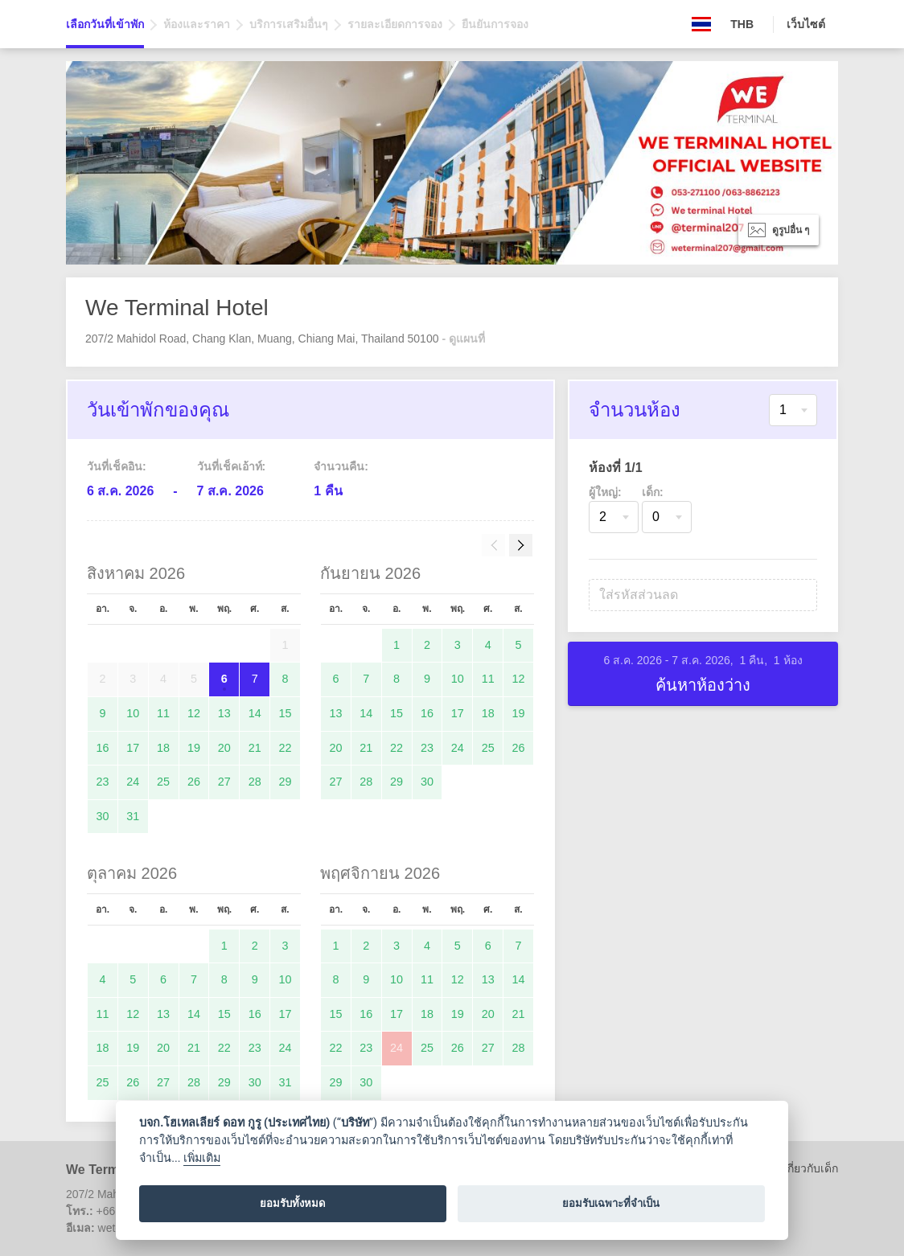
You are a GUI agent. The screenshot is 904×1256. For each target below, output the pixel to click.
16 (102, 747)
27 (224, 781)
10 (132, 713)
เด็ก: (653, 492)
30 (102, 816)
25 (163, 781)
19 (193, 747)
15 (285, 713)
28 (255, 781)
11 (163, 713)
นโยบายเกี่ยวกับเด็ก (790, 1168)
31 (132, 816)
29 (285, 781)
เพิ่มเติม (201, 1158)
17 (132, 747)
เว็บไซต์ (806, 24)
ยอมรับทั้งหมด (293, 1203)
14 (255, 713)
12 (193, 713)
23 (102, 781)
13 (224, 713)
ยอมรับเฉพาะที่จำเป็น (611, 1203)
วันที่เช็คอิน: (116, 466)
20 (224, 747)
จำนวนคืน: (341, 466)
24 (132, 781)
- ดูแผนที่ (463, 338)
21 (255, 747)
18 (163, 747)
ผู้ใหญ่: (605, 492)
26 (193, 781)
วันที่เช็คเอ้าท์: (231, 466)
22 (285, 747)
